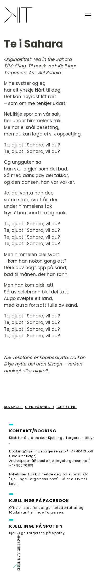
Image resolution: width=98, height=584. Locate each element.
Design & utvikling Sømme (19, 552)
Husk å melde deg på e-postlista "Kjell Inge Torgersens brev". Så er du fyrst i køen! (49, 479)
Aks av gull (13, 407)
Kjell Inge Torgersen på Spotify (37, 533)
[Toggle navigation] (88, 14)
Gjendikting (66, 407)
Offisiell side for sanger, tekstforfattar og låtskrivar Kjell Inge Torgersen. (46, 510)
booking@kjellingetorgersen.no (37, 451)
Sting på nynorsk (39, 407)
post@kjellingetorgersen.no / (63, 460)
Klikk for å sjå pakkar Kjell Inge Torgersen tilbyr (51, 437)
